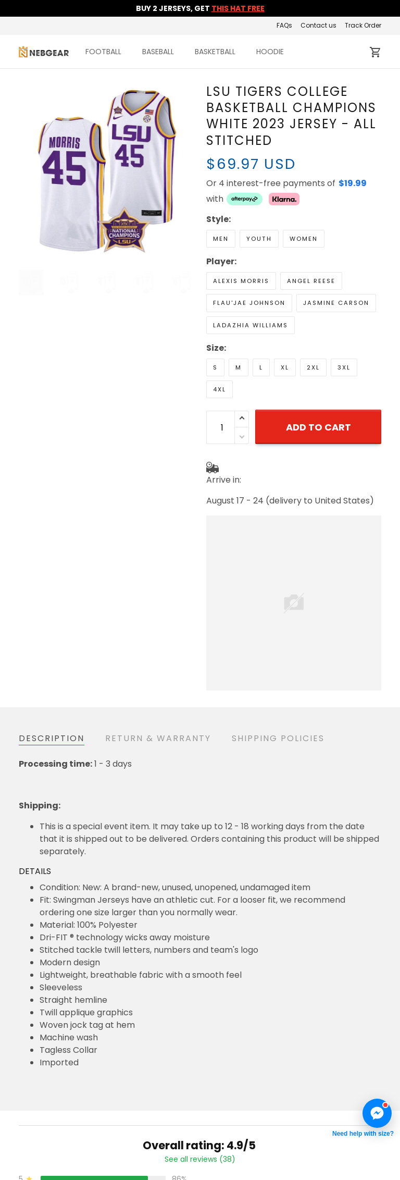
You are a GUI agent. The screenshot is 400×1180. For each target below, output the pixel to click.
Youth (259, 239)
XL (285, 367)
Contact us (318, 25)
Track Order (363, 25)
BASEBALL (158, 51)
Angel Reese (311, 281)
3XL (344, 367)
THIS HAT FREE (238, 8)
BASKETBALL (215, 51)
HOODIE (270, 51)
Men (221, 239)
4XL (219, 389)
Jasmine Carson (336, 303)
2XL (313, 367)
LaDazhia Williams (250, 325)
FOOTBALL (103, 51)
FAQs (284, 25)
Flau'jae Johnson (249, 303)
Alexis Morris (241, 281)
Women (304, 239)
